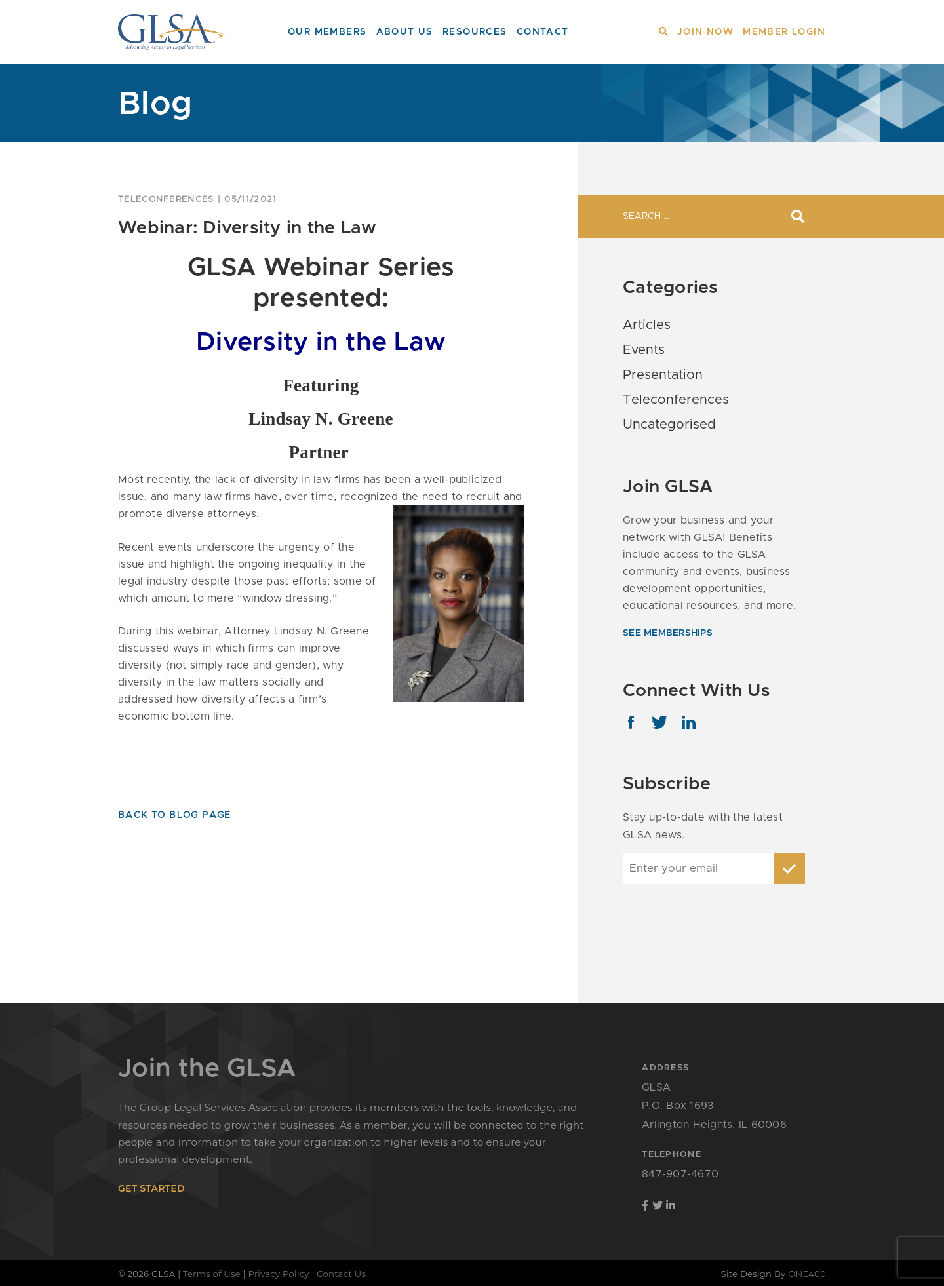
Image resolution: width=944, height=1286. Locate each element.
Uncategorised (669, 424)
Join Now (705, 32)
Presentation (663, 374)
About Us (404, 32)
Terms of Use (212, 1273)
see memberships (668, 633)
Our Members (327, 32)
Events (644, 350)
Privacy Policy (278, 1273)
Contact (543, 32)
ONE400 (807, 1273)
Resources (474, 32)
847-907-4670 (680, 1174)
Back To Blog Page (174, 815)
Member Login (784, 32)
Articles (647, 325)
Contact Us (341, 1273)
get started (151, 1188)
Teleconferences (166, 199)
